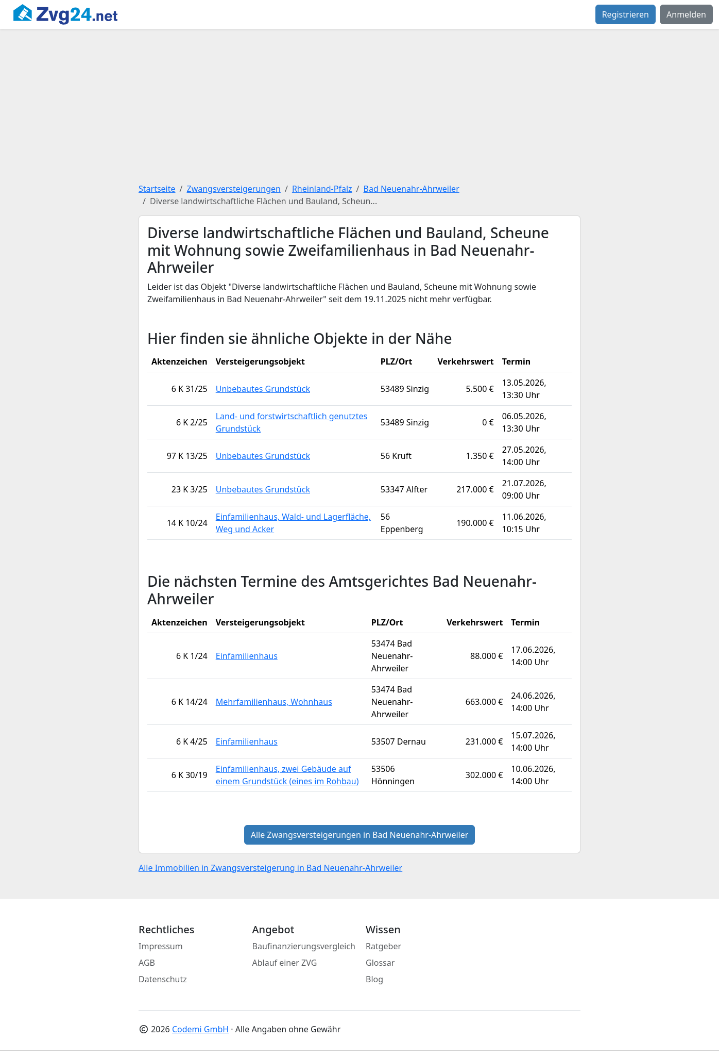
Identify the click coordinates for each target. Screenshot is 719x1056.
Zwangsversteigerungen (234, 188)
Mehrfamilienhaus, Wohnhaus (274, 701)
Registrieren (625, 14)
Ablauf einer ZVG (284, 962)
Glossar (380, 962)
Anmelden (686, 14)
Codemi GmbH (200, 1029)
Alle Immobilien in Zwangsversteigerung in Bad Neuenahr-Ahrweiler (270, 867)
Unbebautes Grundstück (263, 388)
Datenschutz (163, 979)
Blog (374, 979)
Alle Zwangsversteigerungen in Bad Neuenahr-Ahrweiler (360, 834)
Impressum (161, 946)
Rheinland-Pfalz (322, 188)
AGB (147, 962)
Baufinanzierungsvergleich (304, 946)
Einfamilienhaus (247, 656)
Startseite (157, 188)
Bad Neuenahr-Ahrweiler (411, 188)
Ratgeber (383, 946)
